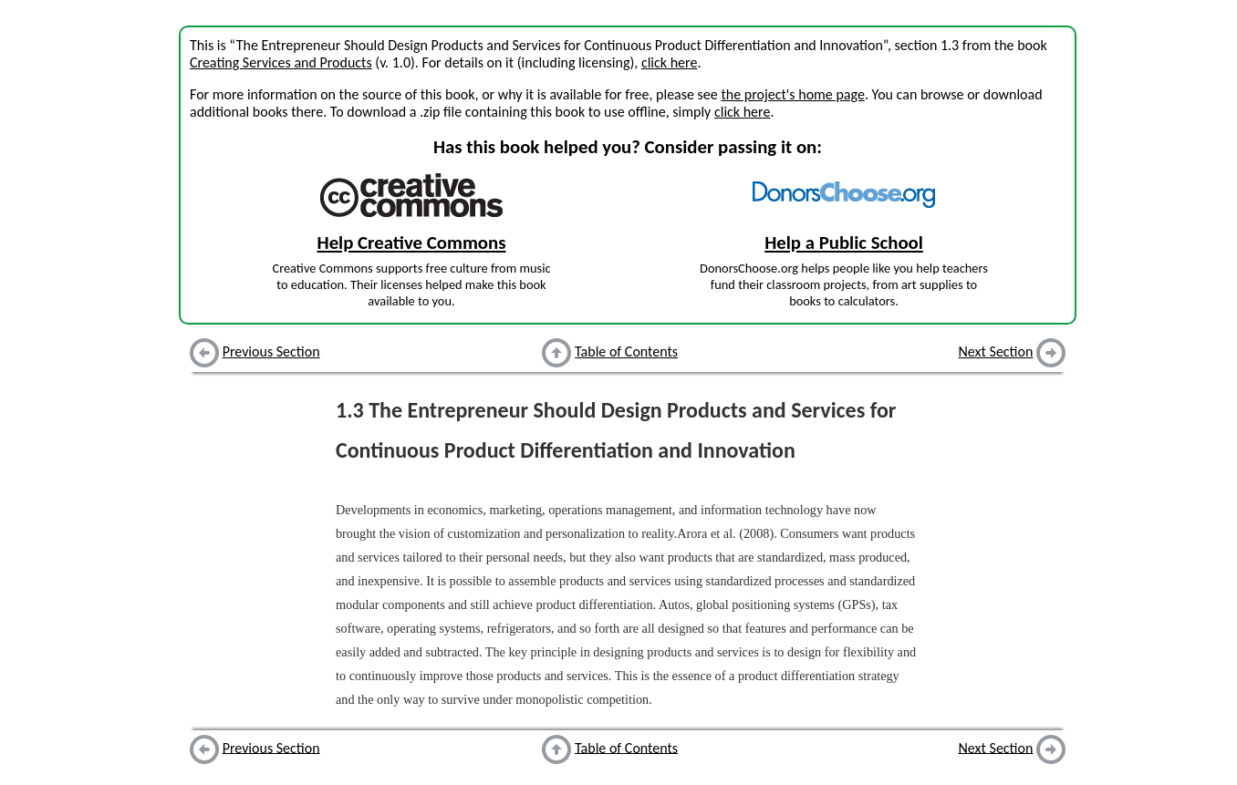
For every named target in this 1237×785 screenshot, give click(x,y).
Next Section (996, 351)
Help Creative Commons (411, 242)
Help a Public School (843, 242)
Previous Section (271, 351)
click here (669, 62)
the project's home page (792, 94)
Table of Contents (626, 351)
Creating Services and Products (281, 62)
